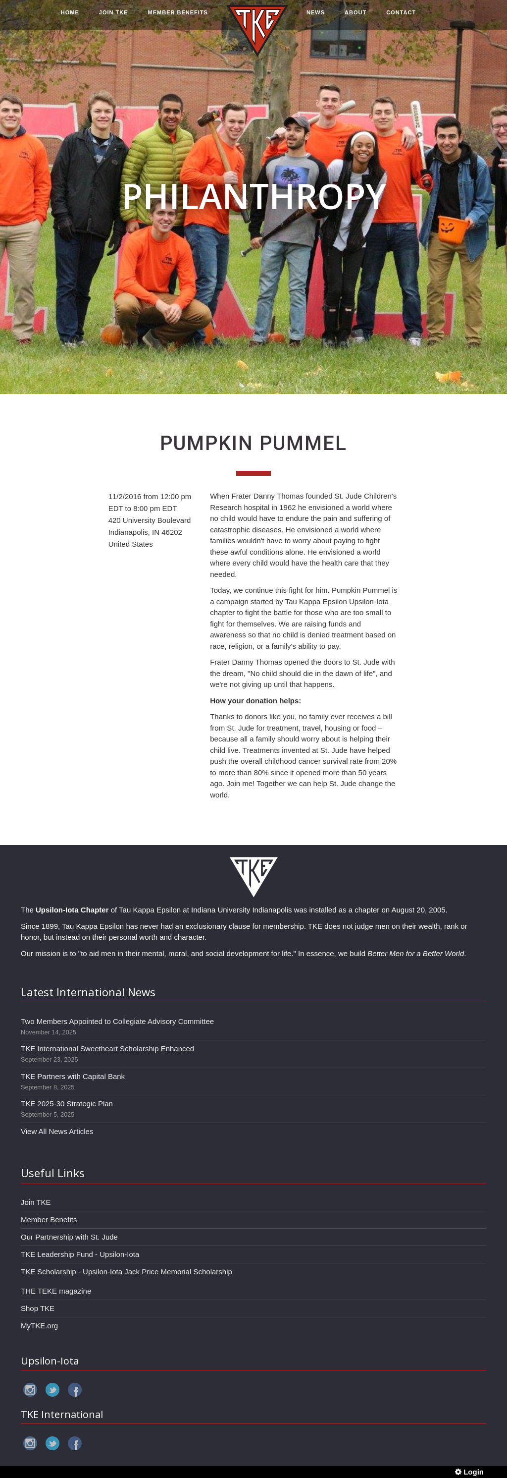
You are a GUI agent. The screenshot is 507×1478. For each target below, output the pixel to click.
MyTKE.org (39, 1325)
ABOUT (355, 18)
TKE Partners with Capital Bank (73, 1076)
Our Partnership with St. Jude (69, 1237)
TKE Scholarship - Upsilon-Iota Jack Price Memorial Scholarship (126, 1271)
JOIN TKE (113, 18)
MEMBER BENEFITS (178, 18)
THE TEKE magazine (56, 1291)
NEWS (315, 18)
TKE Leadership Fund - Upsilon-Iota (80, 1254)
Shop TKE (37, 1308)
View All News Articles (57, 1131)
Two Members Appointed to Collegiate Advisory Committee (117, 1021)
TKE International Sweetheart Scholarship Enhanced (107, 1048)
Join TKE (36, 1202)
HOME (70, 18)
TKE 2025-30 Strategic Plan (67, 1103)
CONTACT (401, 18)
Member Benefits (49, 1219)
